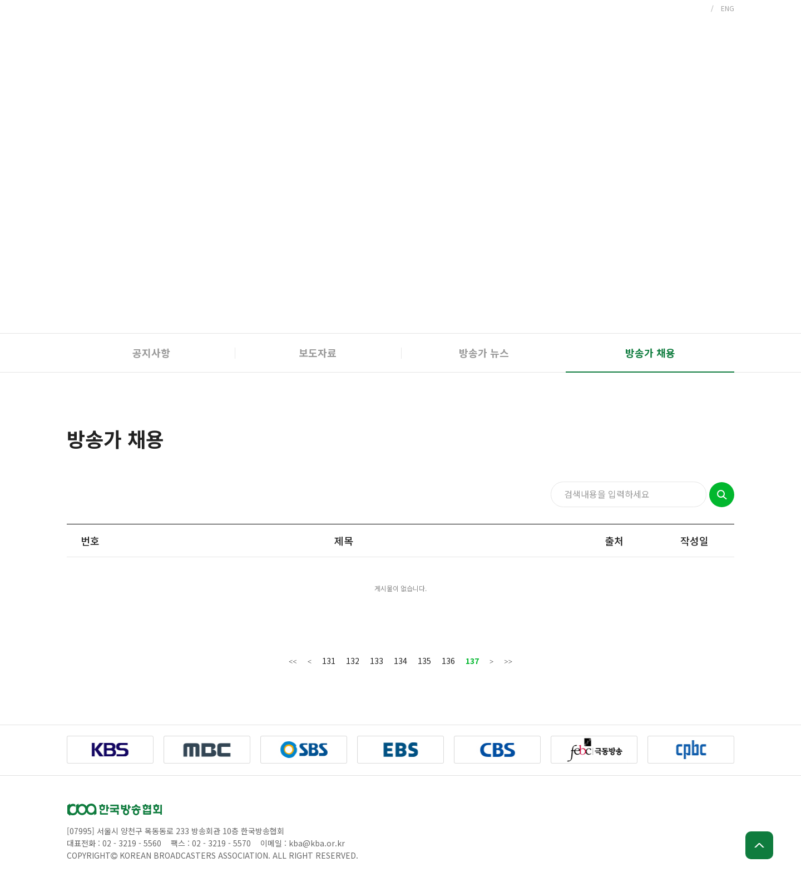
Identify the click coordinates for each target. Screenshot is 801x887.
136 (448, 660)
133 (376, 660)
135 (424, 660)
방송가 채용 (650, 352)
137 (472, 660)
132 (352, 660)
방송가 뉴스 (484, 352)
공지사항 (151, 352)
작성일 (694, 540)
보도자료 (318, 352)
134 (400, 660)
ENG (727, 8)
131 (328, 660)
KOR (697, 8)
